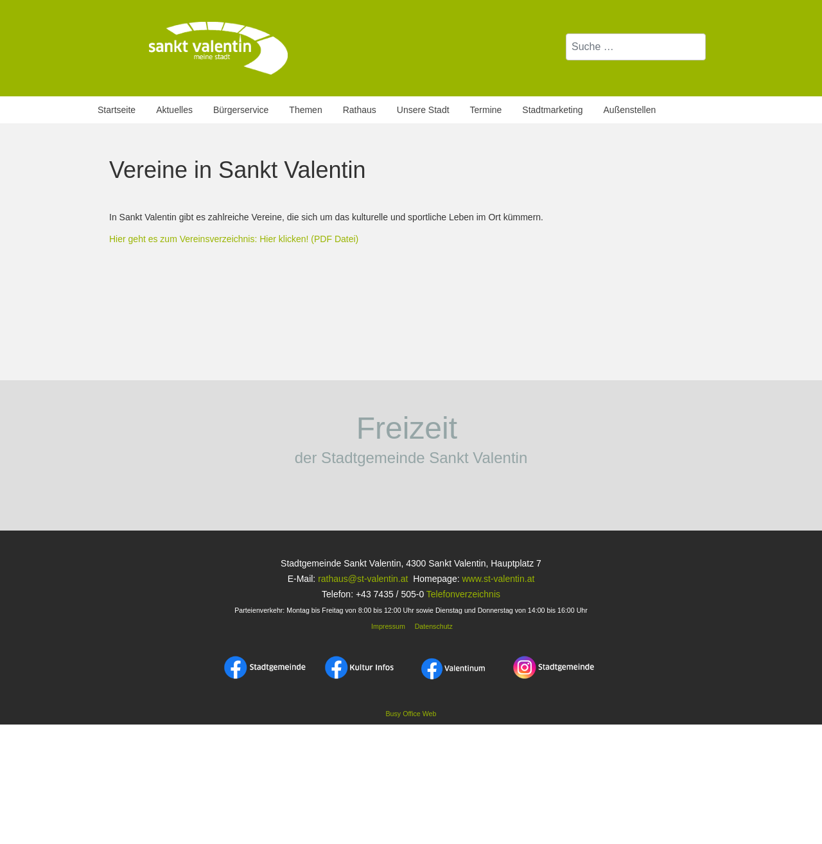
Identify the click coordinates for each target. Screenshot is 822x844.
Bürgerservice (240, 110)
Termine (486, 110)
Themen (305, 110)
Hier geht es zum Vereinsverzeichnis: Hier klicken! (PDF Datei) (233, 239)
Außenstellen (630, 110)
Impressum (387, 626)
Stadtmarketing (552, 110)
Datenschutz (434, 626)
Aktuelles (174, 110)
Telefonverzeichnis (463, 594)
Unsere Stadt (423, 110)
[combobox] (636, 46)
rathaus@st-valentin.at (361, 579)
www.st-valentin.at (498, 579)
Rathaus (359, 110)
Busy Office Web (411, 713)
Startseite (117, 110)
